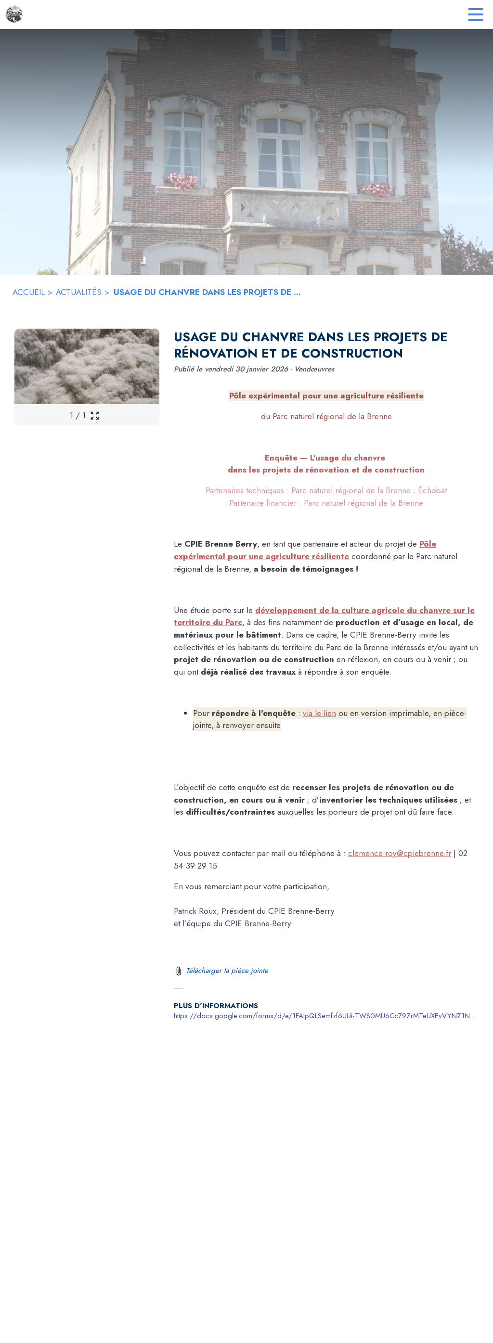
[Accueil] (14, 14)
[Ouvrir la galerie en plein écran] (95, 415)
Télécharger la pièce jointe (227, 970)
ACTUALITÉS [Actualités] (79, 292)
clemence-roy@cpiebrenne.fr (399, 853)
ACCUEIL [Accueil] (29, 292)
